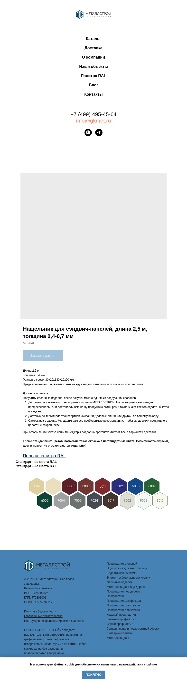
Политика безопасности (40, 611)
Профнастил (115, 596)
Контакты (93, 94)
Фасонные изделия (119, 582)
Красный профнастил (121, 614)
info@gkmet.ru (93, 121)
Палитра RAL (93, 76)
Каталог (93, 39)
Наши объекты (93, 66)
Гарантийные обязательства (43, 616)
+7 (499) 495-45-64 (94, 114)
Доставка (93, 48)
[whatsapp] (88, 132)
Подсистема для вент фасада (127, 568)
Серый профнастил (120, 624)
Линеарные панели (119, 633)
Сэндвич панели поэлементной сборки (133, 628)
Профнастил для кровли (123, 605)
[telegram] (99, 132)
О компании (93, 57)
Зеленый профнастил (121, 619)
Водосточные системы (122, 573)
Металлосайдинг (118, 638)
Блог (93, 85)
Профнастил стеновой (122, 563)
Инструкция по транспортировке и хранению (54, 621)
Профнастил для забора (123, 610)
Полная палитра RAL (44, 455)
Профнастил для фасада (124, 600)
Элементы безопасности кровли (128, 577)
